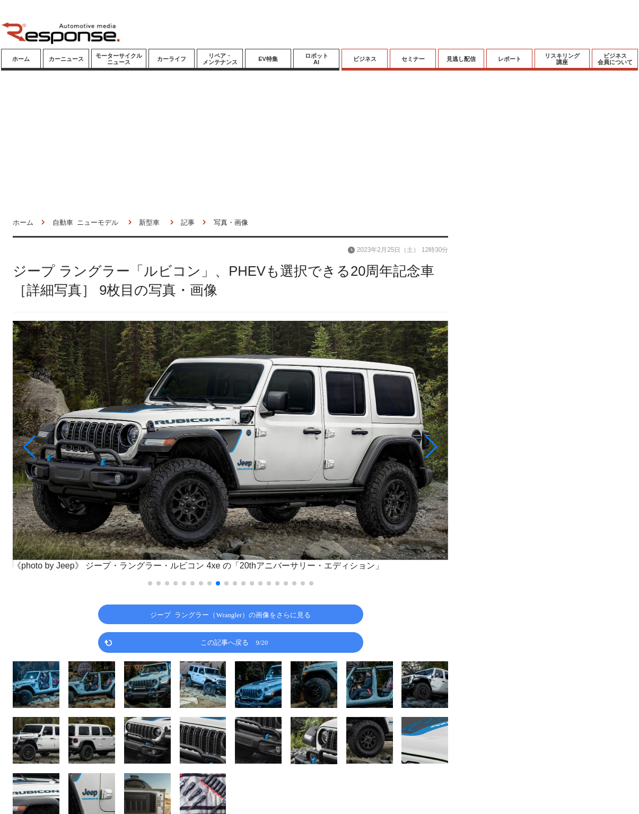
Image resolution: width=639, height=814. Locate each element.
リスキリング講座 (562, 58)
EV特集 (268, 59)
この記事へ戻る (234, 641)
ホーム (21, 59)
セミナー (413, 59)
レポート (509, 59)
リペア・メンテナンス (220, 58)
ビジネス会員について (615, 58)
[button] (78, 447)
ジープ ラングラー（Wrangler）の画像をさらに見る (230, 614)
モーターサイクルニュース (118, 58)
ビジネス (365, 59)
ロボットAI (316, 58)
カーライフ (171, 59)
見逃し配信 (461, 59)
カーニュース (66, 59)
